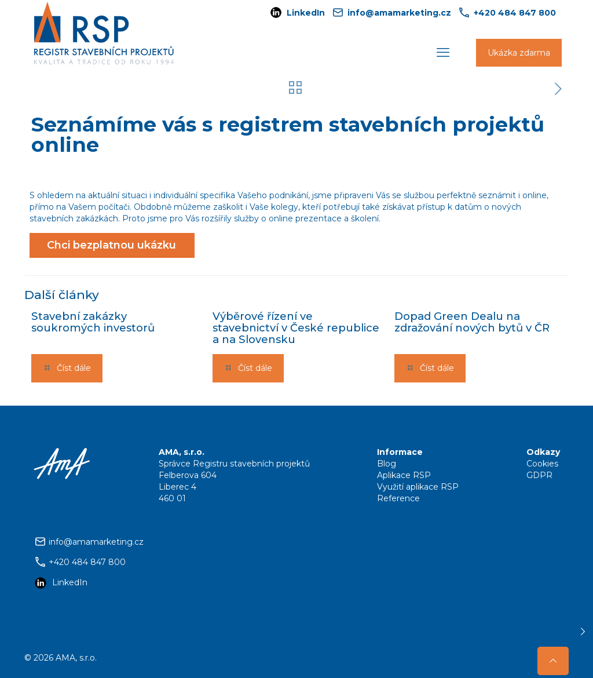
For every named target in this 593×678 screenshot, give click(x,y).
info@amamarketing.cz (96, 542)
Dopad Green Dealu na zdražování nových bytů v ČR (472, 321)
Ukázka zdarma (519, 53)
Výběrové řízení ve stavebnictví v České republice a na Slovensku (296, 327)
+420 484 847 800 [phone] (515, 13)
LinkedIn (306, 13)
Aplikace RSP (404, 475)
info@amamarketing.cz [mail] (399, 13)
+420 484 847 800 (87, 562)
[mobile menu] (443, 53)
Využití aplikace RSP (418, 487)
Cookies (542, 463)
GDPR (539, 475)
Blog (386, 463)
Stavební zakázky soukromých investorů (93, 321)
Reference (398, 498)
